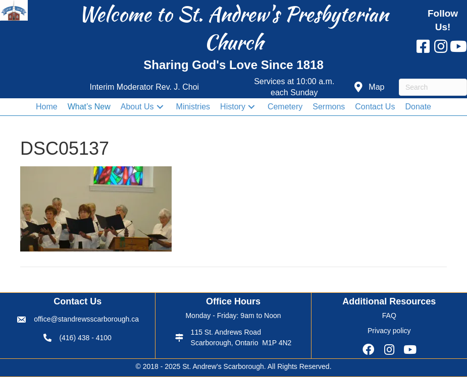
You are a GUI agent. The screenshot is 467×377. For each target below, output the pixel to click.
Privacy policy (389, 331)
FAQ (389, 315)
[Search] (433, 87)
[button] (369, 87)
